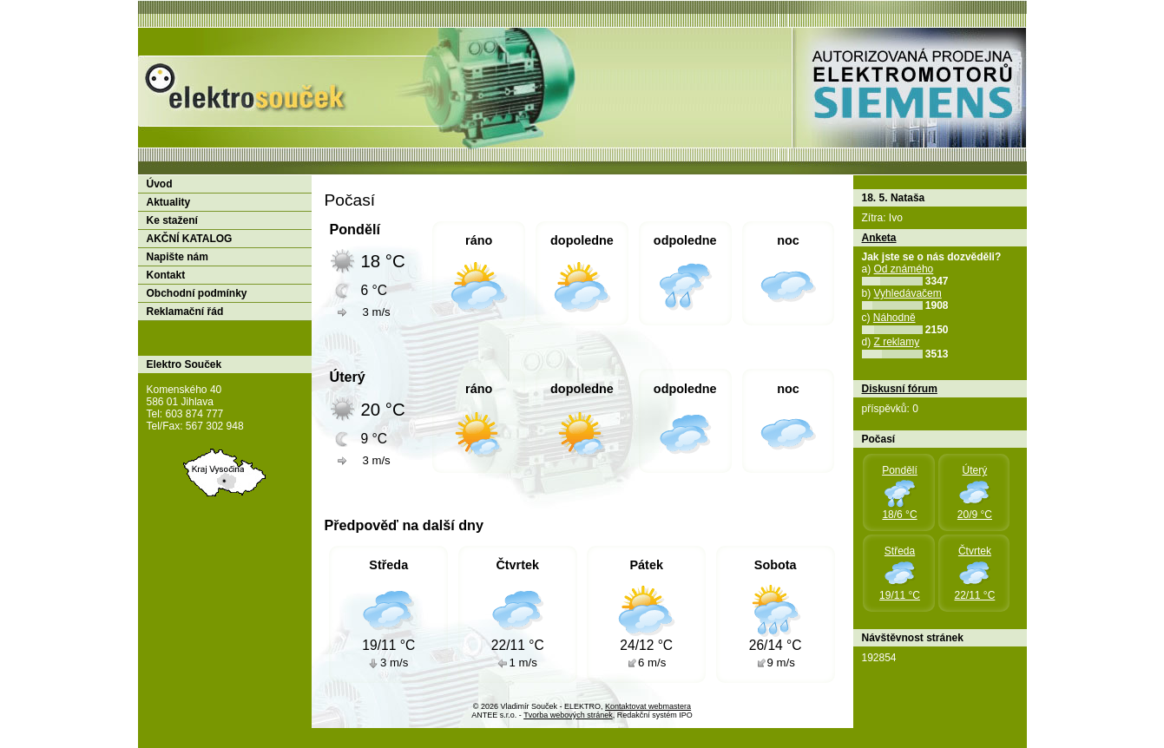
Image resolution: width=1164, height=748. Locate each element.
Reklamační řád (185, 311)
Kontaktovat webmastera (648, 706)
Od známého (904, 269)
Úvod (160, 184)
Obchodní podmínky (197, 293)
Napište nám (177, 257)
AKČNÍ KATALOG (190, 239)
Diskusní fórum (899, 389)
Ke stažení (172, 220)
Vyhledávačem (908, 293)
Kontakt (166, 275)
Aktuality (169, 202)
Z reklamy (897, 342)
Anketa (879, 238)
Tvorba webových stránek (568, 715)
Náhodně (894, 318)
